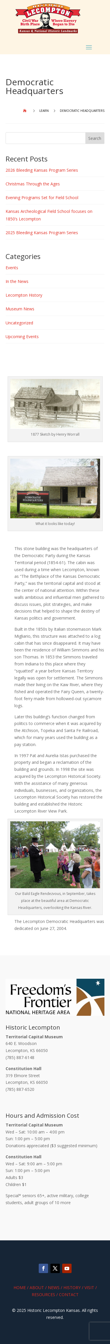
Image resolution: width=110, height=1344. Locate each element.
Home (19, 1287)
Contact (69, 1294)
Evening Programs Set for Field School (42, 197)
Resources (43, 1294)
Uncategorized (19, 323)
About (37, 1287)
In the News (17, 281)
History (72, 1287)
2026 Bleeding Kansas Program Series (42, 170)
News (54, 1287)
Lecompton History (24, 295)
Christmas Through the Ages (33, 184)
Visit (89, 1287)
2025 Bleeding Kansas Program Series (42, 232)
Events (12, 267)
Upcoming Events (22, 336)
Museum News (20, 309)
